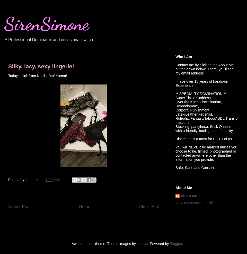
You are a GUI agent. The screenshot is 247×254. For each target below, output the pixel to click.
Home (84, 206)
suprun (142, 244)
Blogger (176, 244)
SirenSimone (46, 24)
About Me (189, 196)
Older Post (149, 206)
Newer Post (19, 206)
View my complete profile (195, 203)
